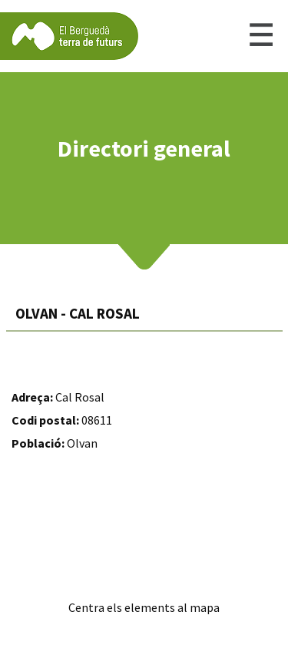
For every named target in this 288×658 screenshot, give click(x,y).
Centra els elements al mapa (144, 607)
